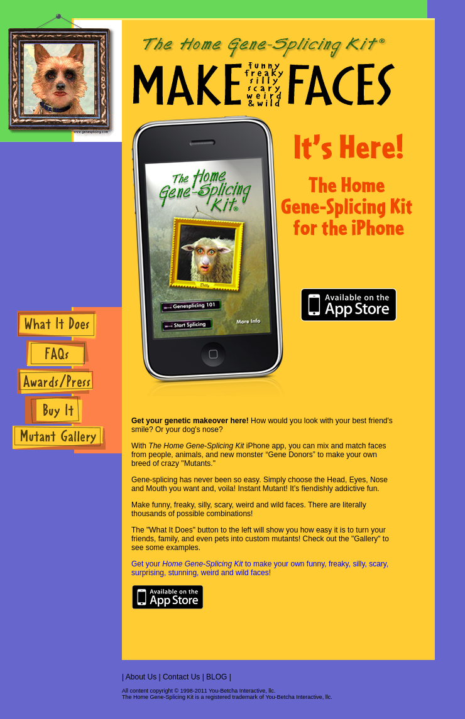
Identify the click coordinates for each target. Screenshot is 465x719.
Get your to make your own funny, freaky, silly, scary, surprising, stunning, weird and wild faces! (259, 568)
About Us (141, 677)
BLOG (216, 677)
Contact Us (181, 677)
